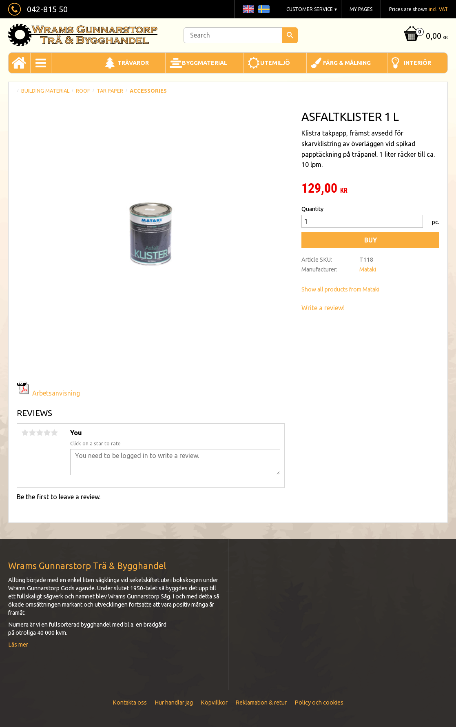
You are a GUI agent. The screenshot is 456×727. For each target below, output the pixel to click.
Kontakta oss (130, 702)
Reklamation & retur (261, 702)
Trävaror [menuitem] (133, 63)
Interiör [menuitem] (417, 63)
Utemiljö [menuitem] (275, 63)
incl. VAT (438, 9)
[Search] (290, 35)
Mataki (367, 269)
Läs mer (18, 644)
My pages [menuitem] (361, 9)
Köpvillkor (214, 702)
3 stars (39, 432)
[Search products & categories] (241, 35)
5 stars (54, 432)
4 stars (47, 432)
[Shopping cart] (424, 36)
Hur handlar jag (174, 702)
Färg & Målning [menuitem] (347, 63)
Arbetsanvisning (56, 393)
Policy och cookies (318, 702)
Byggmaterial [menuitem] (204, 63)
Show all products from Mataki (340, 289)
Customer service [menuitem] (309, 9)
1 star (25, 432)
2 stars (32, 432)
